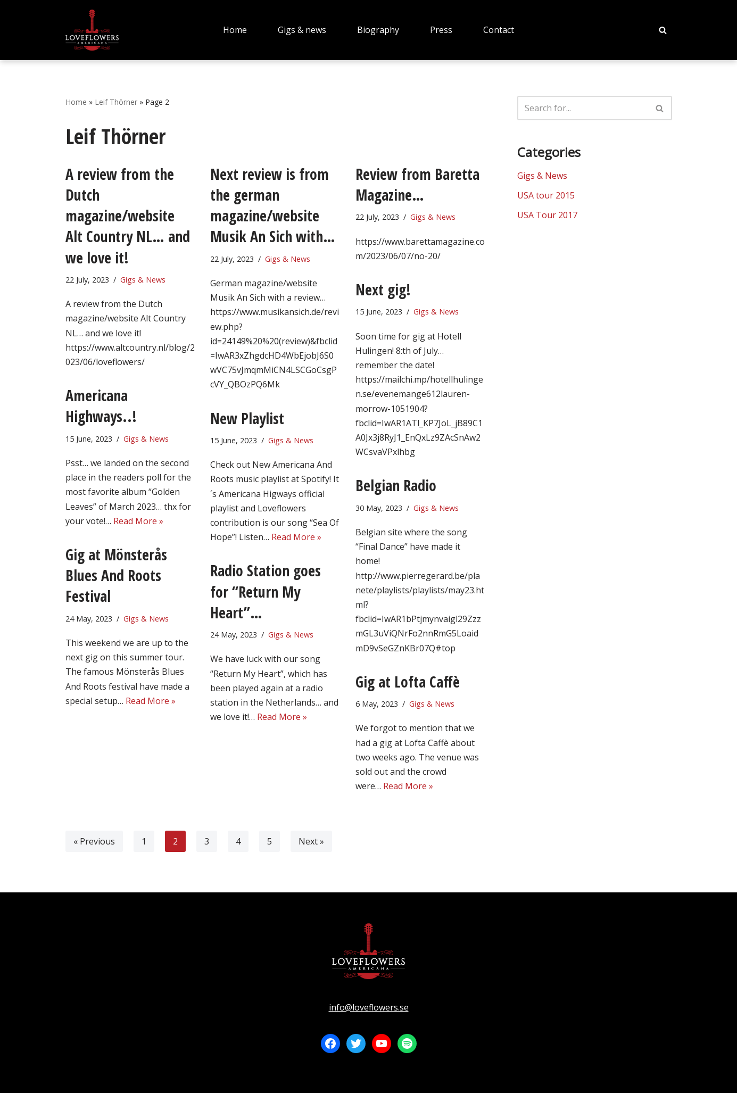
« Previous (94, 841)
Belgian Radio (395, 485)
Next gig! (383, 289)
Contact (498, 30)
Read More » (138, 521)
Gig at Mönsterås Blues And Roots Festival (116, 575)
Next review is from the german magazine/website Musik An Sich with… (272, 205)
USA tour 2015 (546, 195)
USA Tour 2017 (547, 215)
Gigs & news (302, 30)
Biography (378, 30)
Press (441, 30)
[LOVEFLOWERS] (92, 30)
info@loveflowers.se (369, 1007)
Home (235, 30)
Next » (311, 841)
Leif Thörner (116, 102)
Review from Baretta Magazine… (417, 184)
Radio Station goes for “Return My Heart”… (265, 591)
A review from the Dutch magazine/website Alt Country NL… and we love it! (127, 216)
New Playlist (247, 418)
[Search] (663, 30)
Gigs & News (142, 280)
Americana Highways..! (101, 405)
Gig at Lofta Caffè (407, 682)
